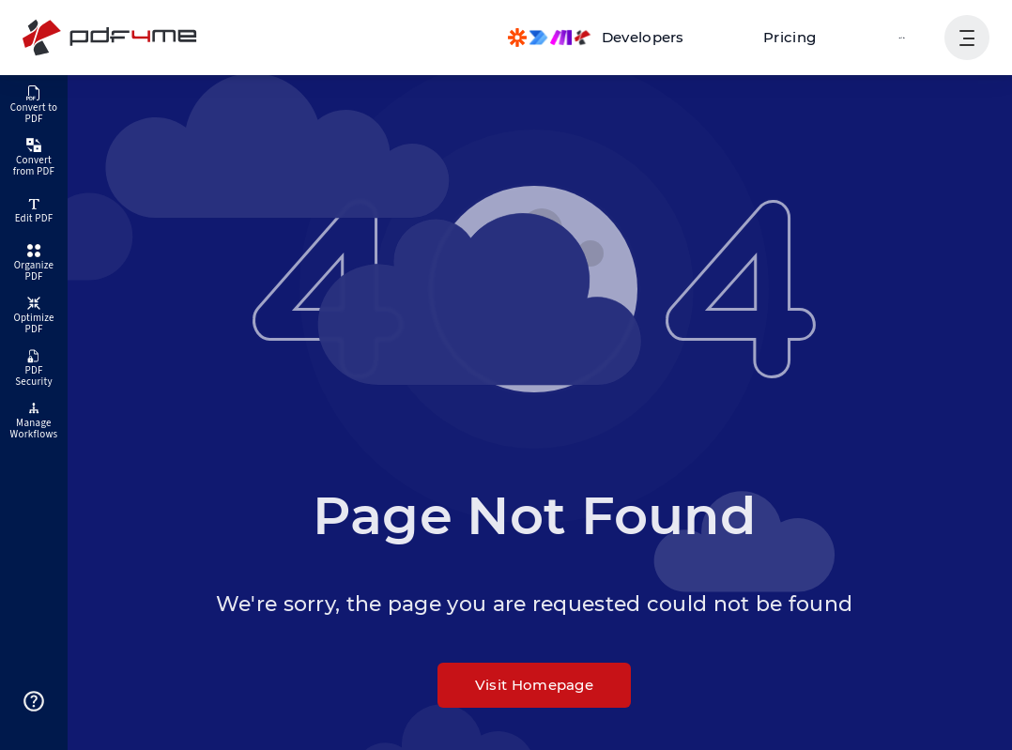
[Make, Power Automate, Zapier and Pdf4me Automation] (614, 37)
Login (904, 37)
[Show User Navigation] (966, 37)
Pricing (799, 37)
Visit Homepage (534, 685)
